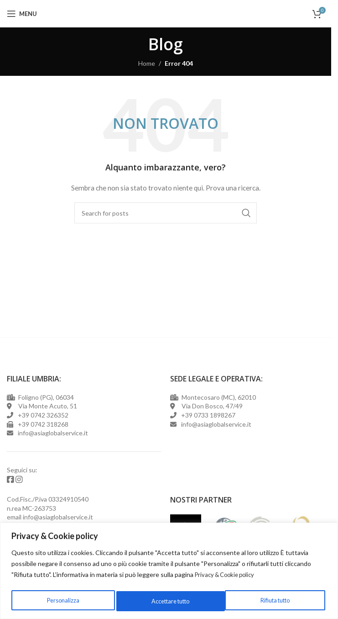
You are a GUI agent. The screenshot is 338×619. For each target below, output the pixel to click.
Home (146, 63)
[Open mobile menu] (22, 14)
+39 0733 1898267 (206, 415)
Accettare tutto (272, 601)
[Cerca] (165, 212)
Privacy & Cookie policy (227, 576)
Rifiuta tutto (164, 601)
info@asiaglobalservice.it (58, 514)
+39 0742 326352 (43, 415)
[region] (169, 571)
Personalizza (60, 601)
